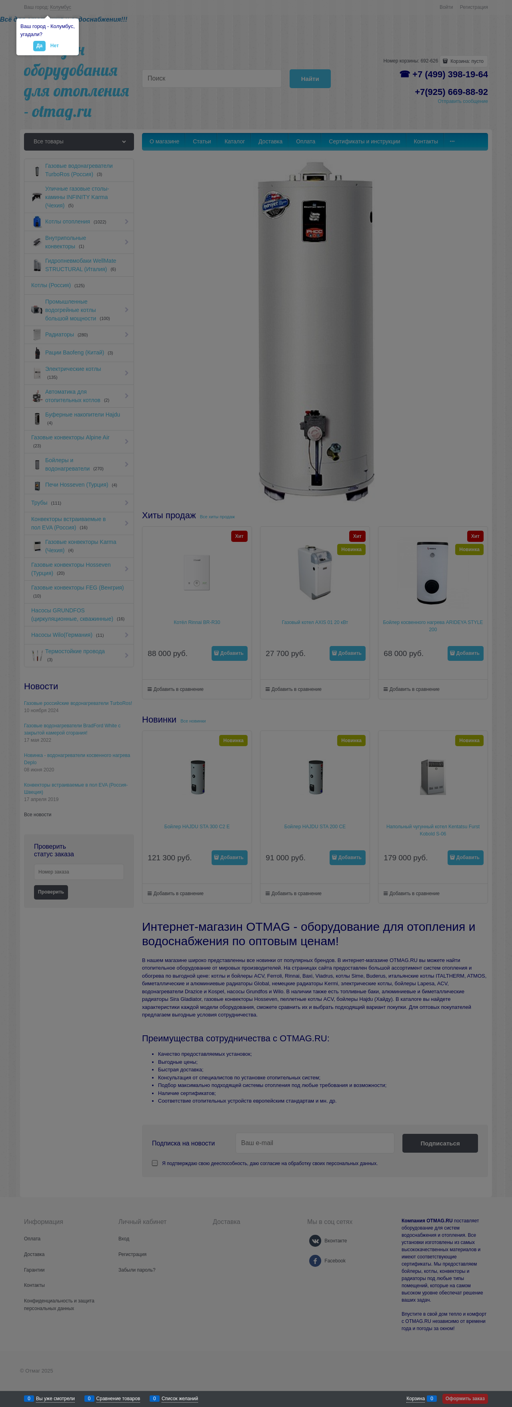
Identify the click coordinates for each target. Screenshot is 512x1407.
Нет (54, 45)
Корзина (415, 1398)
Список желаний (180, 1398)
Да (39, 45)
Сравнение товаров (118, 1398)
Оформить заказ (465, 1398)
